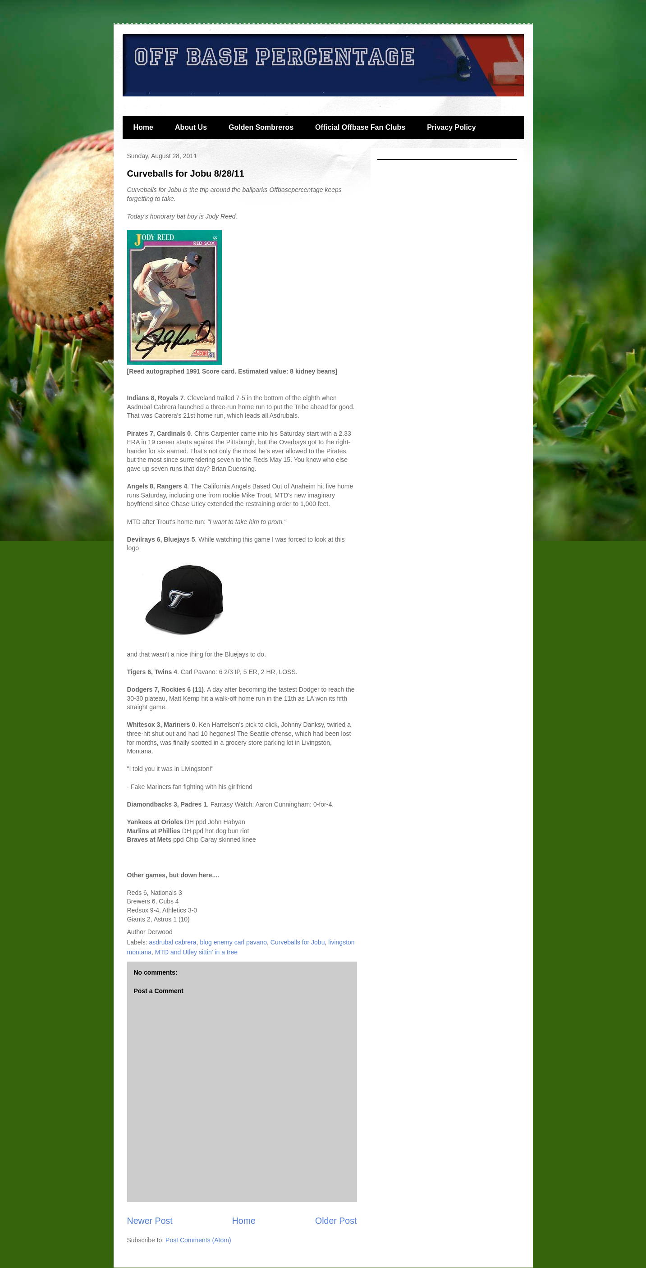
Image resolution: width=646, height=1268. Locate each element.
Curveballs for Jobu (297, 942)
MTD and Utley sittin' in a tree (196, 952)
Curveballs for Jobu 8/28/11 (185, 173)
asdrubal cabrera (173, 942)
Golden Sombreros (261, 127)
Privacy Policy (451, 127)
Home (143, 127)
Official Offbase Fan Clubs (360, 127)
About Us (191, 127)
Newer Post (150, 1221)
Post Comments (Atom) (198, 1240)
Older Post (336, 1221)
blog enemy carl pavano (233, 942)
